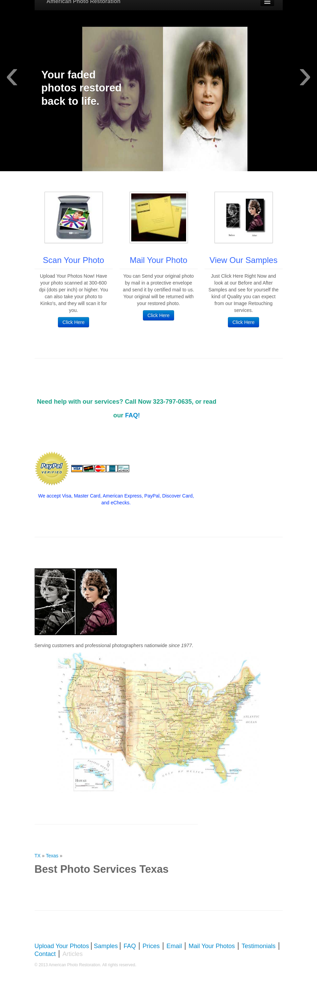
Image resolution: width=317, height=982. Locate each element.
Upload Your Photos (62, 946)
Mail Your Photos (211, 946)
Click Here (73, 322)
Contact (45, 953)
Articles (72, 953)
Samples (106, 946)
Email (174, 946)
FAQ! (132, 415)
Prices (151, 946)
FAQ (129, 946)
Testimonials (259, 946)
